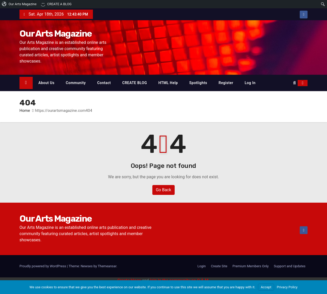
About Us (46, 83)
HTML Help (168, 83)
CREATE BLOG (134, 83)
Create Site (219, 266)
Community (76, 83)
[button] (294, 82)
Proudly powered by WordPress (43, 266)
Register (226, 83)
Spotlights (198, 83)
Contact (104, 83)
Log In (250, 83)
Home (24, 110)
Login (201, 266)
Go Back (163, 189)
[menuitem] (19, 4)
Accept (266, 287)
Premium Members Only (251, 266)
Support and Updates (289, 266)
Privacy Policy (287, 287)
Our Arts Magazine (55, 33)
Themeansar (107, 266)
